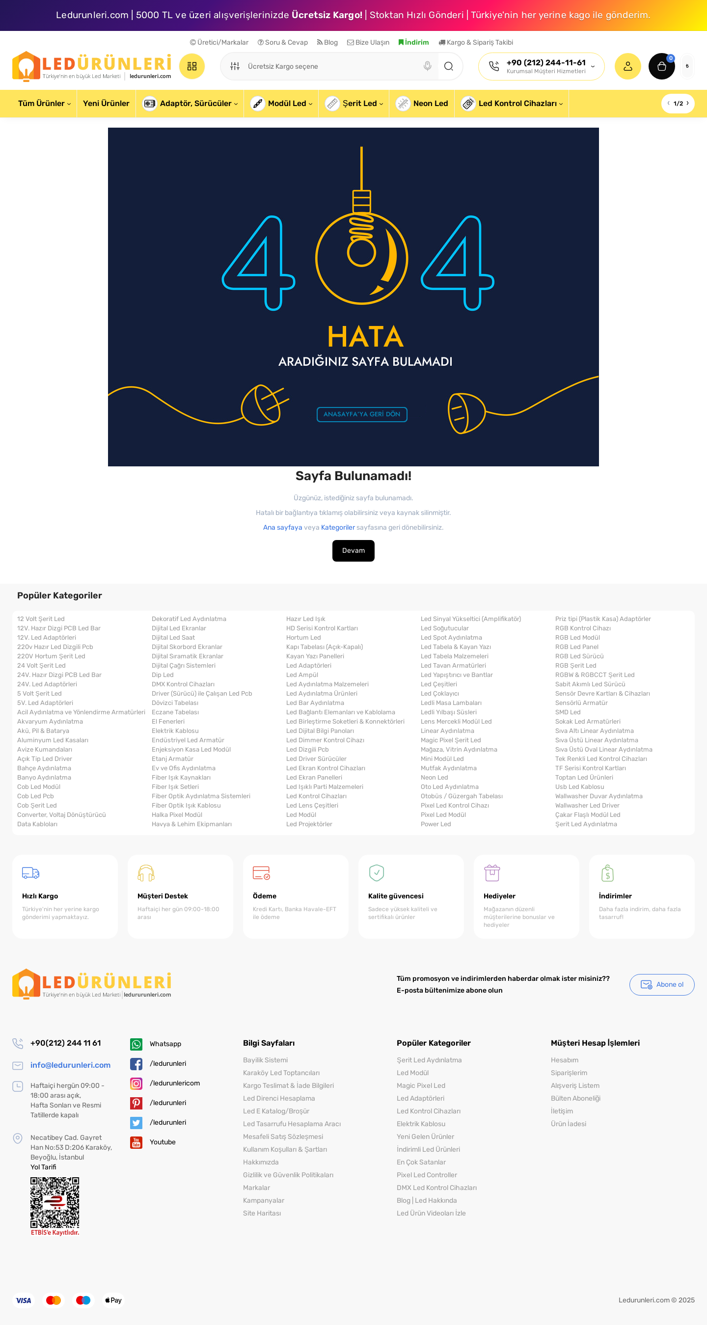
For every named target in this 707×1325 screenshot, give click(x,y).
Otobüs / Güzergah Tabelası (462, 796)
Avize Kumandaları (44, 749)
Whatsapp (155, 1044)
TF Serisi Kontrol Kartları (590, 768)
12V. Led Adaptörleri (46, 637)
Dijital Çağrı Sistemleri (184, 665)
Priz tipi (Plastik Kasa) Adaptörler (603, 619)
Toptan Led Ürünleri (584, 777)
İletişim (562, 1111)
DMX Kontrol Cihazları (183, 684)
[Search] (427, 66)
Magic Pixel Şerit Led (451, 740)
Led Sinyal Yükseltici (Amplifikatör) (471, 619)
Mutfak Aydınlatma (449, 768)
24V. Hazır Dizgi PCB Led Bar (59, 675)
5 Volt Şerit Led (39, 693)
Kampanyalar (263, 1200)
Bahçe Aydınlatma (44, 768)
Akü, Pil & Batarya (43, 731)
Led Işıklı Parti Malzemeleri (324, 787)
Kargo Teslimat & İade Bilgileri (288, 1086)
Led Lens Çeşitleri (312, 805)
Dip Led (163, 675)
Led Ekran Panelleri (314, 777)
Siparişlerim (569, 1073)
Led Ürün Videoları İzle (431, 1213)
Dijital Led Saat (173, 637)
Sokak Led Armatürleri (588, 721)
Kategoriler (338, 527)
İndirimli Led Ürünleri (428, 1149)
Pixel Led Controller (427, 1175)
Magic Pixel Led (421, 1086)
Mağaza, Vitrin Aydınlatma (459, 749)
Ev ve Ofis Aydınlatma (184, 768)
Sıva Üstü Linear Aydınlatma (596, 740)
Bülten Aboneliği (576, 1098)
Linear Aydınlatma (447, 731)
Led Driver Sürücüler (316, 759)
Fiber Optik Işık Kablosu (186, 805)
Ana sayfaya (282, 527)
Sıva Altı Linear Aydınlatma (594, 731)
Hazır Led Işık (306, 619)
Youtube (153, 1142)
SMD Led (568, 712)
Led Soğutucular (445, 628)
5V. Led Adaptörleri (45, 703)
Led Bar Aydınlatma (315, 703)
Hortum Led (303, 637)
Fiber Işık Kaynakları (181, 777)
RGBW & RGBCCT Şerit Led (595, 675)
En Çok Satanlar (421, 1162)
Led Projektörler (309, 824)
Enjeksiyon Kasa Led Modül (191, 749)
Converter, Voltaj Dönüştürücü (61, 814)
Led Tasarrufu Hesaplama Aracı (292, 1124)
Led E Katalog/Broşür (276, 1111)
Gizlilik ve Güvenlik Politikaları (288, 1175)
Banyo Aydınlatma (44, 777)
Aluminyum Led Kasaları (52, 740)
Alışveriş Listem (575, 1086)
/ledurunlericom (165, 1084)
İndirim (414, 42)
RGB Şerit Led (576, 665)
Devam (353, 550)
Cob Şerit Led (37, 805)
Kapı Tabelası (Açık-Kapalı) (324, 647)
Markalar (256, 1188)
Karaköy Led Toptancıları (281, 1073)
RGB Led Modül (577, 637)
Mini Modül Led (442, 759)
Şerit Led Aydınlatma (586, 824)
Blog (327, 42)
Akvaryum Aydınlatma (50, 721)
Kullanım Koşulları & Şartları (285, 1149)
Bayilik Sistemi (265, 1060)
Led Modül (301, 814)
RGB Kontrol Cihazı (583, 628)
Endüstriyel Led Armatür (188, 740)
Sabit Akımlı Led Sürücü (590, 684)
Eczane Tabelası (175, 712)
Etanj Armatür (172, 759)
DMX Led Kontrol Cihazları (437, 1188)
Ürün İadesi (568, 1124)
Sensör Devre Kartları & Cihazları (602, 693)
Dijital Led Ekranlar (179, 628)
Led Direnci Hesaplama (279, 1098)
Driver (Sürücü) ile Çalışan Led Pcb (202, 693)
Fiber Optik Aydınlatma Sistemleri (201, 796)
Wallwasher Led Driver (587, 805)
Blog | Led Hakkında (427, 1200)
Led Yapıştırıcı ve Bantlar (457, 675)
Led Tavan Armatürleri (453, 665)
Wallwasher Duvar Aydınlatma (599, 796)
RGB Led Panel (576, 647)
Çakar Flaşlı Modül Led (588, 814)
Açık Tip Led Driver (44, 759)
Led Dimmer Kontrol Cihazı (325, 740)
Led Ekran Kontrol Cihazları (325, 768)
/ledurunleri (158, 1064)
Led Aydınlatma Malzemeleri (327, 684)
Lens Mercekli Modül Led (456, 721)
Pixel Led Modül (443, 814)
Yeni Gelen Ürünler (425, 1137)
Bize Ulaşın (368, 42)
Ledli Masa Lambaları (451, 703)
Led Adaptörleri (308, 665)
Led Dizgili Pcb (307, 749)
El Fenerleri (168, 721)
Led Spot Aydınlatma (451, 637)
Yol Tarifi (43, 1167)
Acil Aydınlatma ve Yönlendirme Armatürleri (81, 712)
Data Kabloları (37, 824)
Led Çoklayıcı (440, 693)
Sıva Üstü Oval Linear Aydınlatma (604, 749)
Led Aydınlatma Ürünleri (321, 693)
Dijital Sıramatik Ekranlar (187, 656)
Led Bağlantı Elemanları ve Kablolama (340, 712)
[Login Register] (628, 66)
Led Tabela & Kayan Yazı (456, 647)
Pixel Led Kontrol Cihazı (455, 805)
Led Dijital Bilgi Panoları (320, 731)
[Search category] (234, 66)
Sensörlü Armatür (581, 703)
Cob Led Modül (38, 787)
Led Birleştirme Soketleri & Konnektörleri (345, 721)
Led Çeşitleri (439, 684)
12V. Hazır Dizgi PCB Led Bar (59, 628)
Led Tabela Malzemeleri (455, 656)
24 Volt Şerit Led (41, 665)
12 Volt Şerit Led (41, 619)
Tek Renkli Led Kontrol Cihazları (601, 759)
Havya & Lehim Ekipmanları (192, 824)
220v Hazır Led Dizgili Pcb (55, 647)
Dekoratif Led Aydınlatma (189, 619)
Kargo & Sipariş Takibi (475, 42)
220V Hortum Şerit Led (51, 656)
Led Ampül (302, 675)
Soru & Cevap (283, 42)
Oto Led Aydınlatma (450, 787)
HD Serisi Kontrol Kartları (322, 628)
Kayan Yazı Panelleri (315, 656)
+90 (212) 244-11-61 (546, 62)
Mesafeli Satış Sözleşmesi (283, 1137)
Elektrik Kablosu (175, 731)
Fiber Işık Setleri (175, 787)
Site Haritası (262, 1213)
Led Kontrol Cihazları (316, 796)
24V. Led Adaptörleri (47, 684)
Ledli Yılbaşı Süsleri (449, 712)
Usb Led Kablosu (579, 787)
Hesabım (564, 1060)
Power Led (436, 824)
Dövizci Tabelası (175, 703)
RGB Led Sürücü (579, 656)
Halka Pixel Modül (177, 814)
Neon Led (434, 777)
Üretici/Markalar (219, 42)
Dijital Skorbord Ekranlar (187, 647)
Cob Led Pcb (35, 796)
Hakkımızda (261, 1162)
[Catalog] (192, 66)
